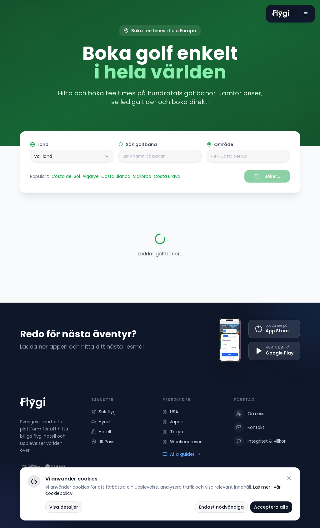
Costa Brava (167, 176)
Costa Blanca (115, 176)
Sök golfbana (137, 144)
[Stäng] (289, 478)
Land (39, 144)
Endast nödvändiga (221, 507)
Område (220, 144)
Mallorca (142, 176)
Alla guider (181, 454)
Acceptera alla (271, 507)
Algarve (90, 176)
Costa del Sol (66, 176)
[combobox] (71, 156)
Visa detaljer (63, 507)
